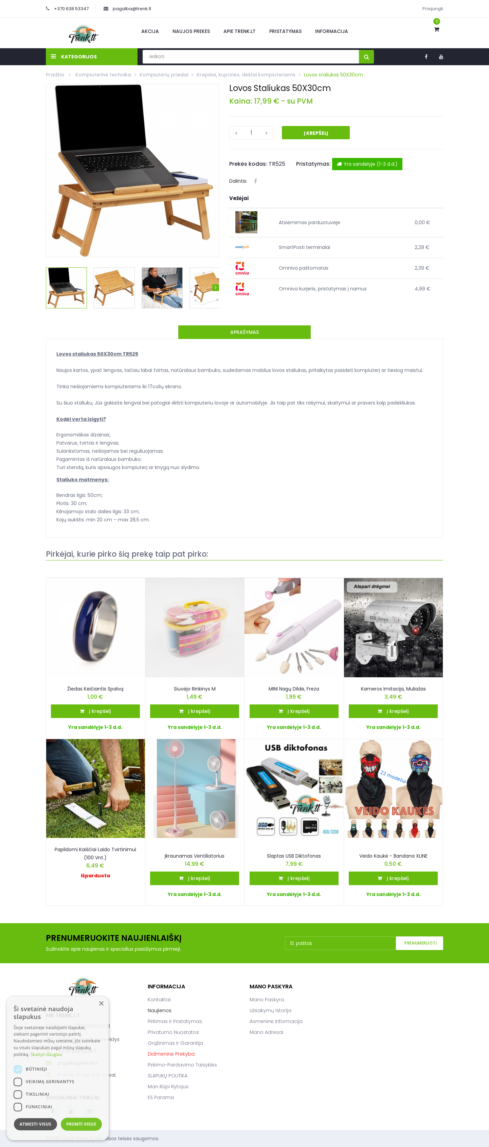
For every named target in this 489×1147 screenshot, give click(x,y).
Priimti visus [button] (81, 1124)
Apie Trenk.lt (239, 31)
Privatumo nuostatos (173, 1032)
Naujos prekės (191, 31)
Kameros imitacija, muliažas (393, 688)
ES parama (161, 1097)
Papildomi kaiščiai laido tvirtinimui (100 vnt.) (95, 853)
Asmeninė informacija (276, 1021)
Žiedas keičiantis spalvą (95, 688)
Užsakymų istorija (270, 1010)
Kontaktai (159, 999)
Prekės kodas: (248, 164)
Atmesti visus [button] (35, 1124)
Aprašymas (244, 332)
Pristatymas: (313, 163)
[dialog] (58, 1068)
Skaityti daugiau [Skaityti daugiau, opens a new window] (46, 1054)
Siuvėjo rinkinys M (195, 688)
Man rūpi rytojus (168, 1086)
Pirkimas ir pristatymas (175, 1021)
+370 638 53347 (71, 8)
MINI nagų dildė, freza (294, 688)
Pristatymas (285, 31)
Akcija (150, 31)
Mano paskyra (267, 999)
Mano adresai (266, 1032)
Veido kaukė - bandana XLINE (393, 856)
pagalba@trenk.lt (132, 8)
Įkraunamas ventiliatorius (194, 856)
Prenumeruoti (420, 943)
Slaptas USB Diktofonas (294, 856)
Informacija (331, 31)
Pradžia (56, 74)
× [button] (101, 1003)
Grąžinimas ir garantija (175, 1043)
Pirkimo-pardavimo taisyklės (182, 1064)
